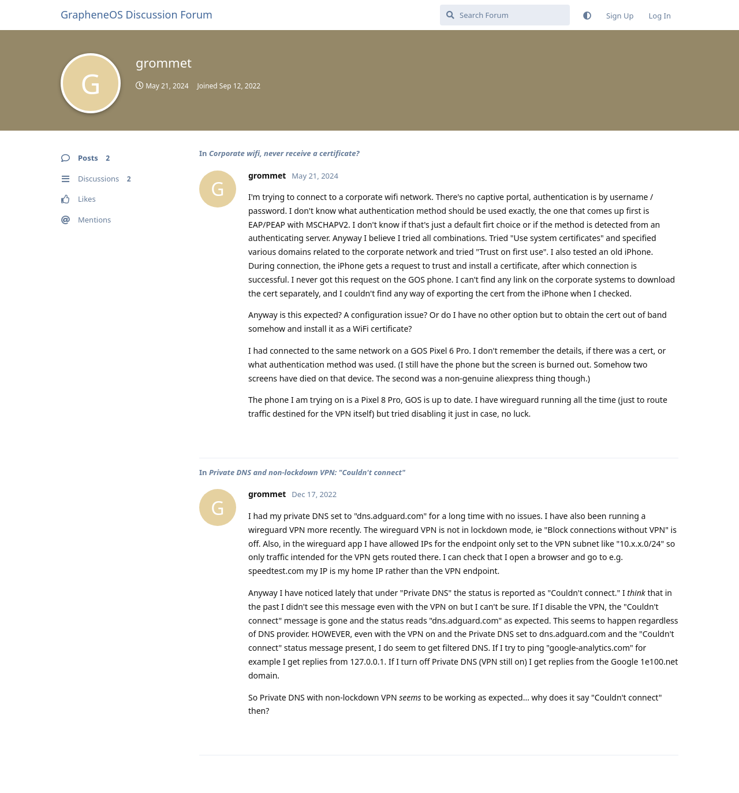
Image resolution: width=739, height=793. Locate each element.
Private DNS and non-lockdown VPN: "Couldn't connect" (307, 472)
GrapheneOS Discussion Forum (136, 14)
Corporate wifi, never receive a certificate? (284, 153)
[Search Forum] (505, 15)
